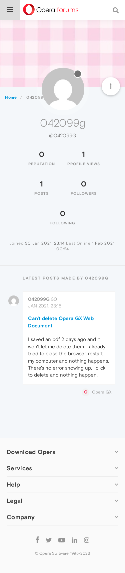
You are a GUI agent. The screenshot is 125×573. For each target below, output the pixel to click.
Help (13, 484)
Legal (15, 500)
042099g (39, 299)
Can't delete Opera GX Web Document (61, 321)
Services (19, 468)
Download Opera (31, 451)
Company (21, 517)
